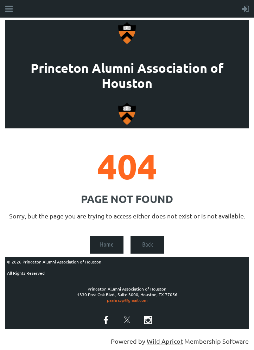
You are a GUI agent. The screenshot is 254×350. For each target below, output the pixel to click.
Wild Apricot (165, 341)
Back (147, 244)
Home (107, 244)
